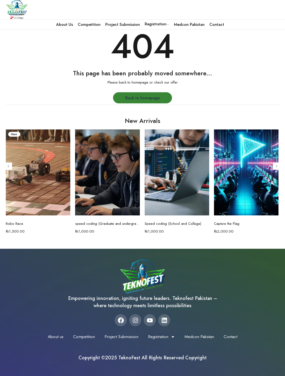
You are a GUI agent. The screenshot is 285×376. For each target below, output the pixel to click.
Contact (234, 336)
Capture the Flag (226, 223)
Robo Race (14, 223)
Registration (162, 336)
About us (52, 336)
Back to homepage (142, 98)
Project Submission (120, 336)
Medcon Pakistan (202, 336)
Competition (81, 336)
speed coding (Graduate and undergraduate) (107, 223)
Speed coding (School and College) (173, 223)
